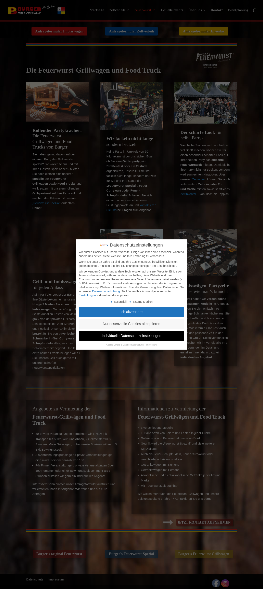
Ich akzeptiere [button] (132, 312)
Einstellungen (87, 295)
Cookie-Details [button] (113, 344)
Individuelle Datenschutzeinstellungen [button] (131, 336)
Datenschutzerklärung (106, 291)
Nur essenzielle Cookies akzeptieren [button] (131, 324)
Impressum (151, 344)
